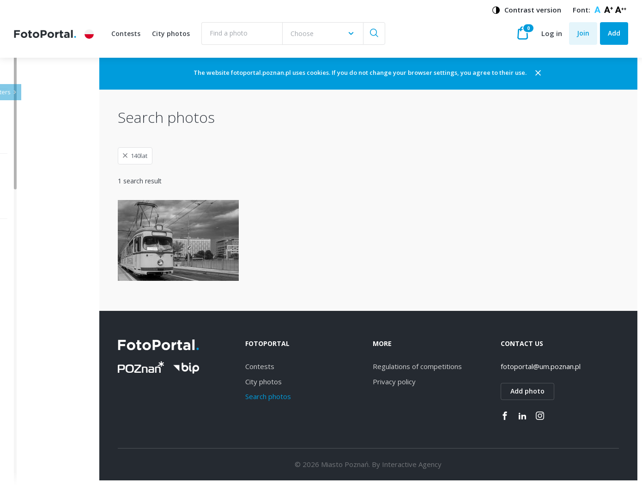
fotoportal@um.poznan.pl (553, 366)
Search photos (304, 396)
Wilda (37, 290)
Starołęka (43, 355)
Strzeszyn (43, 370)
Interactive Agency (436, 464)
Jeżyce (38, 274)
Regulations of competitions (441, 366)
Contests (125, 33)
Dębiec (39, 307)
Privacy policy (418, 381)
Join (583, 33)
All (32, 259)
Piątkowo (43, 467)
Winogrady (45, 322)
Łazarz (38, 386)
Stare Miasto (48, 434)
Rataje (38, 403)
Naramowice (48, 338)
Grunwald (43, 419)
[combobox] (322, 33)
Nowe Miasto (49, 451)
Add (614, 33)
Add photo (539, 391)
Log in (551, 33)
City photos (171, 33)
